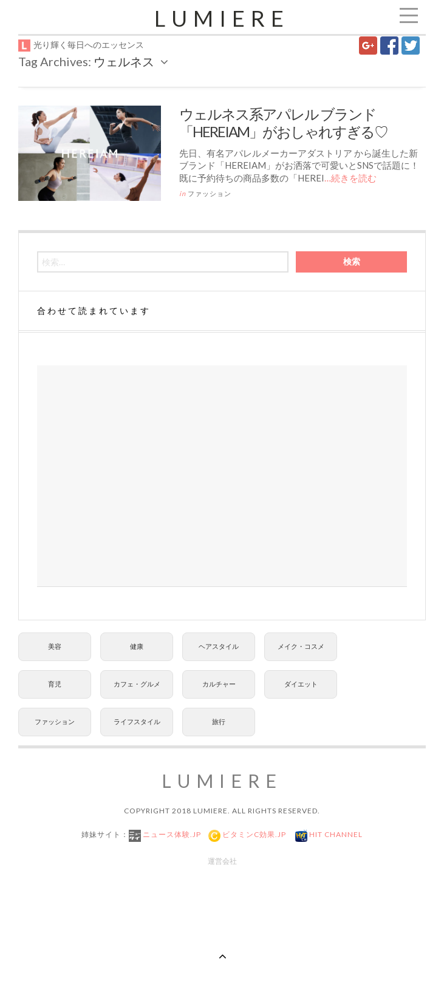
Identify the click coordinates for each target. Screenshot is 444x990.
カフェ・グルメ (137, 684)
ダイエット (301, 684)
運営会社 (222, 861)
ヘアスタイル (219, 646)
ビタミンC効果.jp (253, 834)
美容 (54, 646)
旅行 (218, 721)
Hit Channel (335, 834)
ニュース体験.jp (171, 834)
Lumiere (222, 18)
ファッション (209, 193)
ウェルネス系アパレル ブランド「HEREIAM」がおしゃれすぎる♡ (283, 122)
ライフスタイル (137, 721)
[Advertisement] (222, 476)
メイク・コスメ (301, 646)
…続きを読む (350, 177)
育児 (54, 684)
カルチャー (219, 684)
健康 (136, 646)
